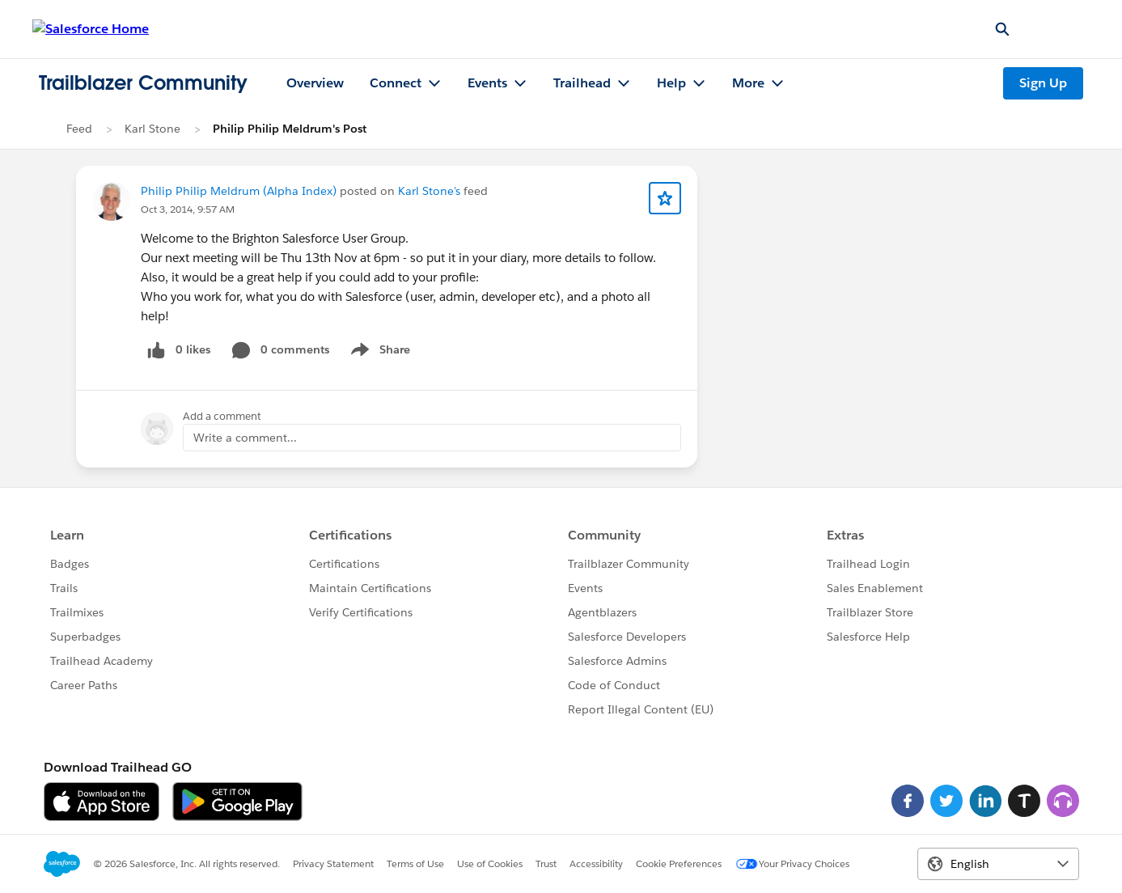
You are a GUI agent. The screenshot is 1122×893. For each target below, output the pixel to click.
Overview (315, 82)
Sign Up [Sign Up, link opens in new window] (1043, 82)
